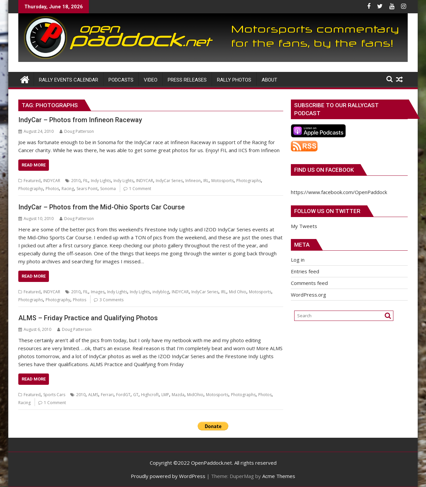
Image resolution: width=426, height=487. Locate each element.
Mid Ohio (237, 292)
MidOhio (195, 394)
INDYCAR (51, 180)
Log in (298, 259)
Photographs (248, 180)
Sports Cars (54, 394)
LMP (165, 394)
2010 (76, 180)
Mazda (178, 394)
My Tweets (304, 226)
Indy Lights (101, 180)
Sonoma (108, 188)
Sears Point (87, 188)
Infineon (193, 180)
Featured (32, 180)
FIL (85, 180)
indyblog (160, 292)
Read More (34, 164)
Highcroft (150, 394)
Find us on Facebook (324, 169)
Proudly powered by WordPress (168, 476)
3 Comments (111, 300)
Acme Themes (278, 476)
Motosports (222, 180)
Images (98, 292)
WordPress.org (308, 294)
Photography (30, 188)
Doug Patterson (77, 131)
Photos (52, 188)
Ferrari (107, 394)
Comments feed (309, 283)
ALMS (93, 394)
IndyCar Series (169, 180)
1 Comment (140, 188)
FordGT (123, 394)
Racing (68, 188)
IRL (206, 180)
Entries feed (305, 271)
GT (135, 394)
